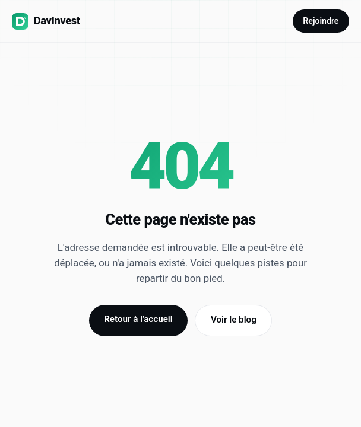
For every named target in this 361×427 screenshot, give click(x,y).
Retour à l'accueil (138, 319)
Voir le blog (233, 319)
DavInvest (46, 21)
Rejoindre (320, 21)
